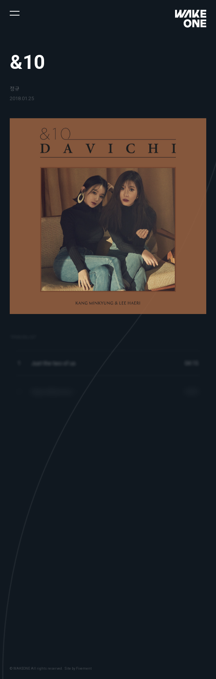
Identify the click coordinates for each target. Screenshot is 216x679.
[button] (14, 12)
